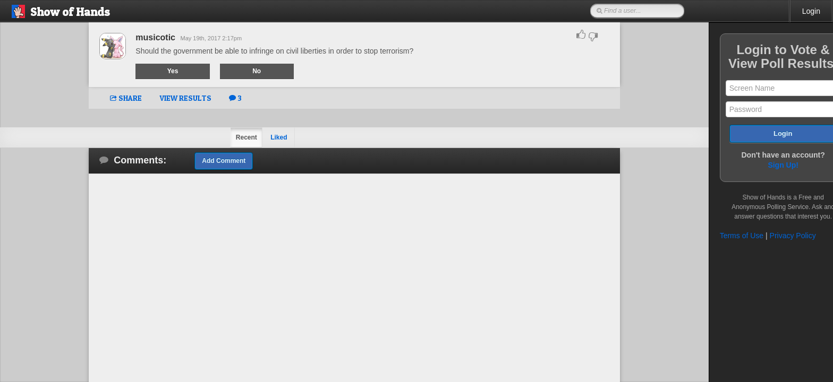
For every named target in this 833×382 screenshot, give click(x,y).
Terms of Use (716, 235)
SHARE (114, 97)
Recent (233, 137)
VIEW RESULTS (173, 97)
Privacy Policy (768, 235)
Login (811, 11)
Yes (160, 71)
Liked (266, 137)
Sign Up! (758, 165)
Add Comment (211, 160)
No (245, 71)
